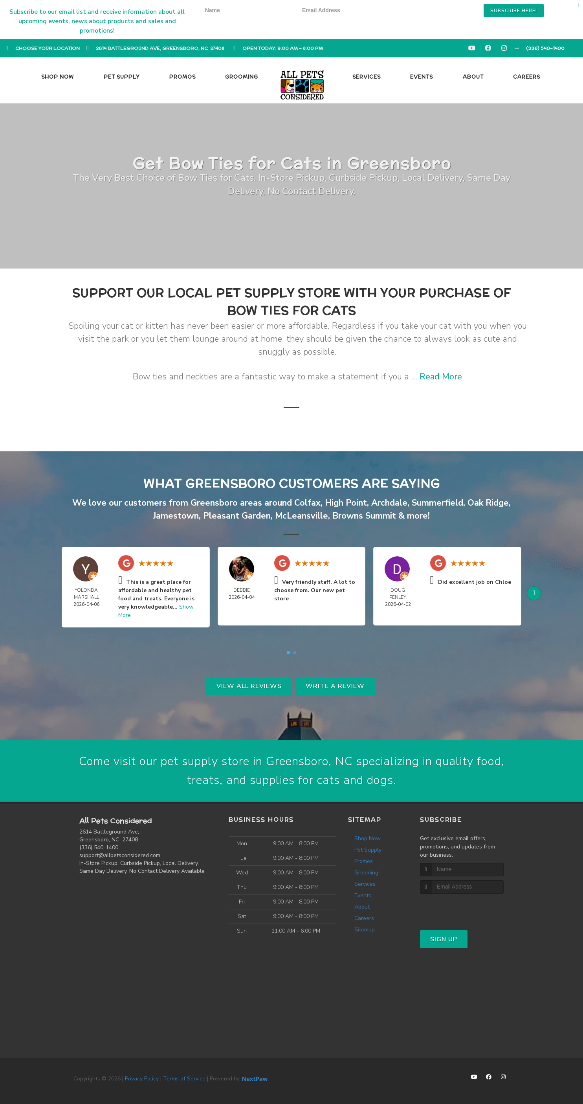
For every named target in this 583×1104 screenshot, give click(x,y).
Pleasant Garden (237, 516)
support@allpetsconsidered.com (119, 855)
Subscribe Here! (513, 10)
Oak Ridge (488, 503)
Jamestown (176, 516)
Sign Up (443, 939)
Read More (441, 377)
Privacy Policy (142, 1078)
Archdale (389, 503)
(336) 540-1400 (98, 847)
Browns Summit (364, 516)
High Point (346, 503)
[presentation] (421, 11)
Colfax (307, 503)
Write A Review (335, 686)
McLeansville (301, 516)
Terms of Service (184, 1078)
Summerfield (437, 503)
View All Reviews (249, 686)
